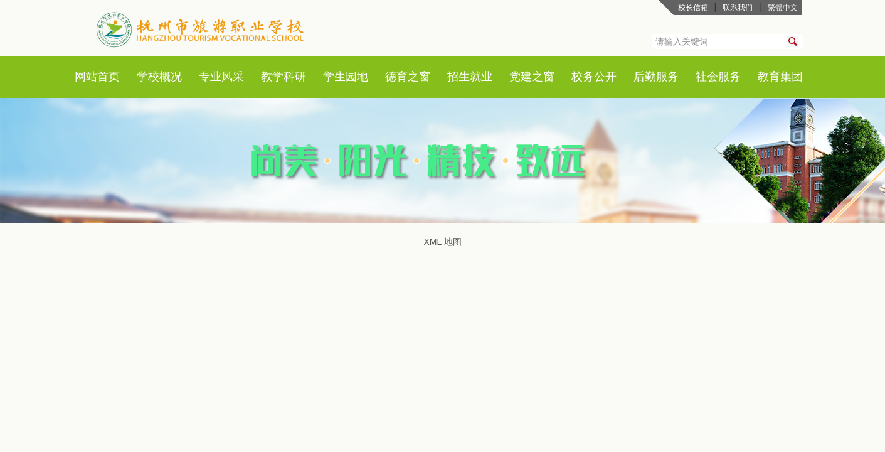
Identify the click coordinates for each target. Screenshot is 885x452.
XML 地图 (442, 242)
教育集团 (780, 76)
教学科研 (283, 76)
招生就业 (469, 76)
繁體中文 (783, 7)
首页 (108, 76)
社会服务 (718, 76)
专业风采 (221, 76)
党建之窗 (531, 76)
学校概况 (159, 76)
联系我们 (738, 7)
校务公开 (594, 76)
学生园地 (345, 76)
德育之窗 (407, 76)
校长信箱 (693, 7)
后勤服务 (656, 76)
